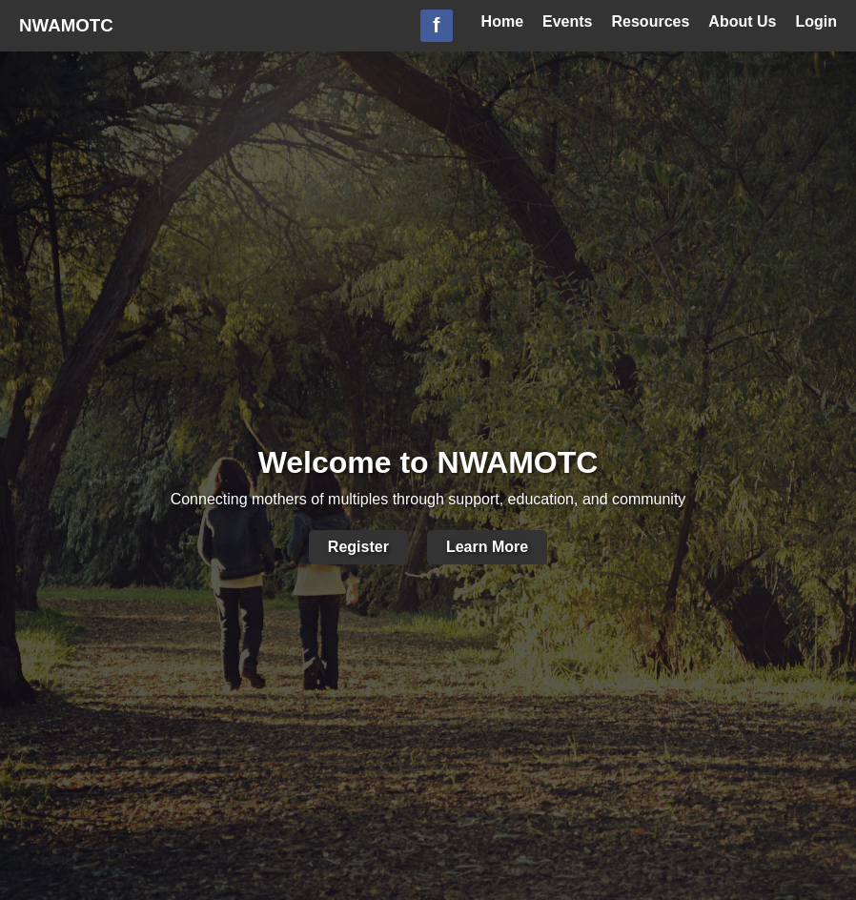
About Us (742, 21)
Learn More (487, 547)
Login (816, 21)
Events (567, 21)
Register (358, 547)
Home (502, 21)
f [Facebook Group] (436, 25)
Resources (651, 21)
